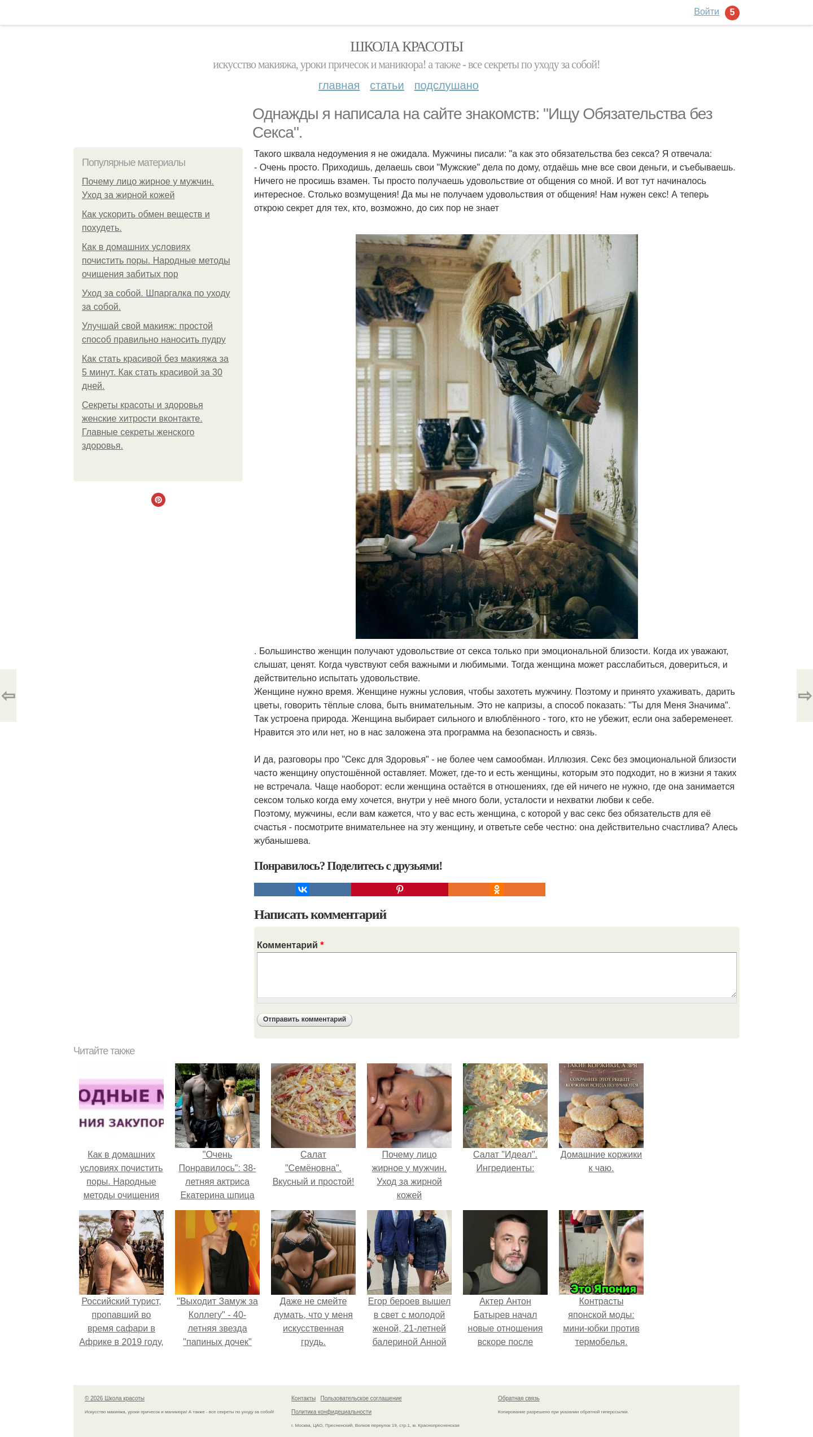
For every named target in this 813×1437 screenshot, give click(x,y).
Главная (339, 85)
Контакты (303, 1398)
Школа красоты (406, 46)
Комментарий (290, 945)
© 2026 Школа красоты (115, 1398)
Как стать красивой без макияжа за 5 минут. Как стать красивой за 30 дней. (155, 372)
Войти (706, 11)
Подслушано (446, 85)
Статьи (387, 85)
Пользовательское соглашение (361, 1398)
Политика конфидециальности (331, 1412)
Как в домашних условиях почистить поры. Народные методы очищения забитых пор (156, 260)
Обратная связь (519, 1398)
